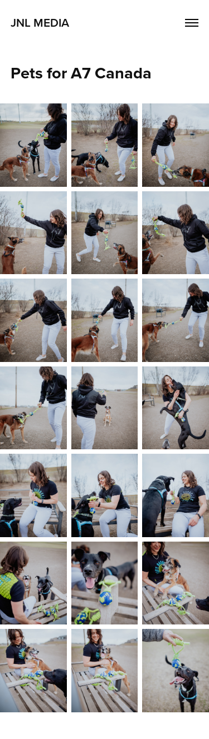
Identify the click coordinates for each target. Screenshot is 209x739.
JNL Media (40, 22)
